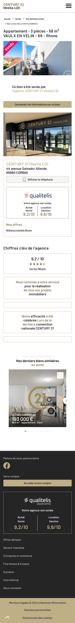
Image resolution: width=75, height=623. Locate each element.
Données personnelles (37, 609)
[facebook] (6, 465)
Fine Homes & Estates (16, 563)
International (11, 579)
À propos (8, 571)
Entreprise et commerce (17, 555)
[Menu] (69, 5)
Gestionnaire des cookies (37, 617)
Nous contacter (12, 587)
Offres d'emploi (12, 539)
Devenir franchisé (13, 547)
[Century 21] (13, 6)
